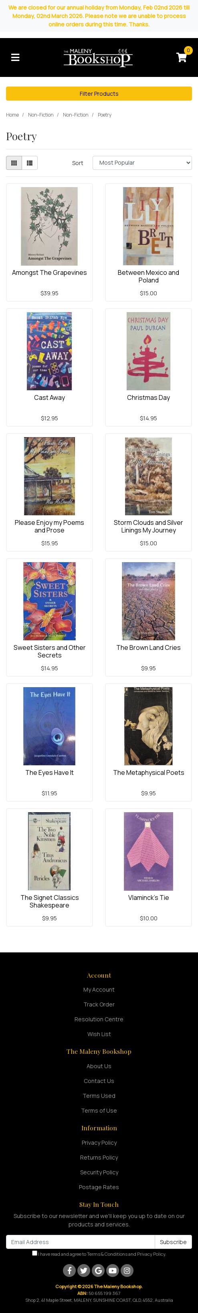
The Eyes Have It (49, 772)
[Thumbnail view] (14, 163)
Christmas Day (148, 397)
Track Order (99, 1004)
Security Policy (99, 1172)
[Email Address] (80, 1242)
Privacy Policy (99, 1142)
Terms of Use (99, 1110)
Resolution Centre (99, 1019)
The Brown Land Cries (148, 647)
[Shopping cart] (181, 57)
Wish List (99, 1034)
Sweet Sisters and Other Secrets (50, 651)
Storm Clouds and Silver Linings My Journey (148, 526)
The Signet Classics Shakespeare (49, 901)
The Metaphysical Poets (148, 772)
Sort (77, 163)
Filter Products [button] (99, 93)
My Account (99, 989)
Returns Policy (99, 1157)
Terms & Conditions (107, 1254)
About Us (99, 1066)
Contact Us (99, 1081)
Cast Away (49, 397)
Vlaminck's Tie (148, 897)
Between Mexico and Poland (148, 276)
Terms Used (99, 1095)
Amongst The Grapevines (49, 272)
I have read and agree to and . (99, 1253)
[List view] (30, 163)
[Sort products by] (142, 163)
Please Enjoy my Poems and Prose (49, 526)
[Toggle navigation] (15, 57)
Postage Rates (99, 1187)
